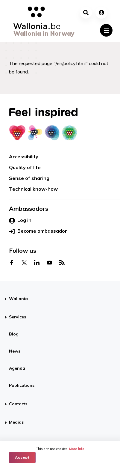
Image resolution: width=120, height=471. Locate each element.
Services (17, 317)
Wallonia (18, 298)
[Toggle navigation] (106, 30)
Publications (21, 385)
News (14, 351)
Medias (16, 422)
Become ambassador (38, 231)
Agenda (17, 368)
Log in (20, 220)
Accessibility (23, 156)
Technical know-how (33, 189)
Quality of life (25, 167)
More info (76, 449)
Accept (22, 457)
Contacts (18, 404)
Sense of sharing (29, 178)
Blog (14, 334)
